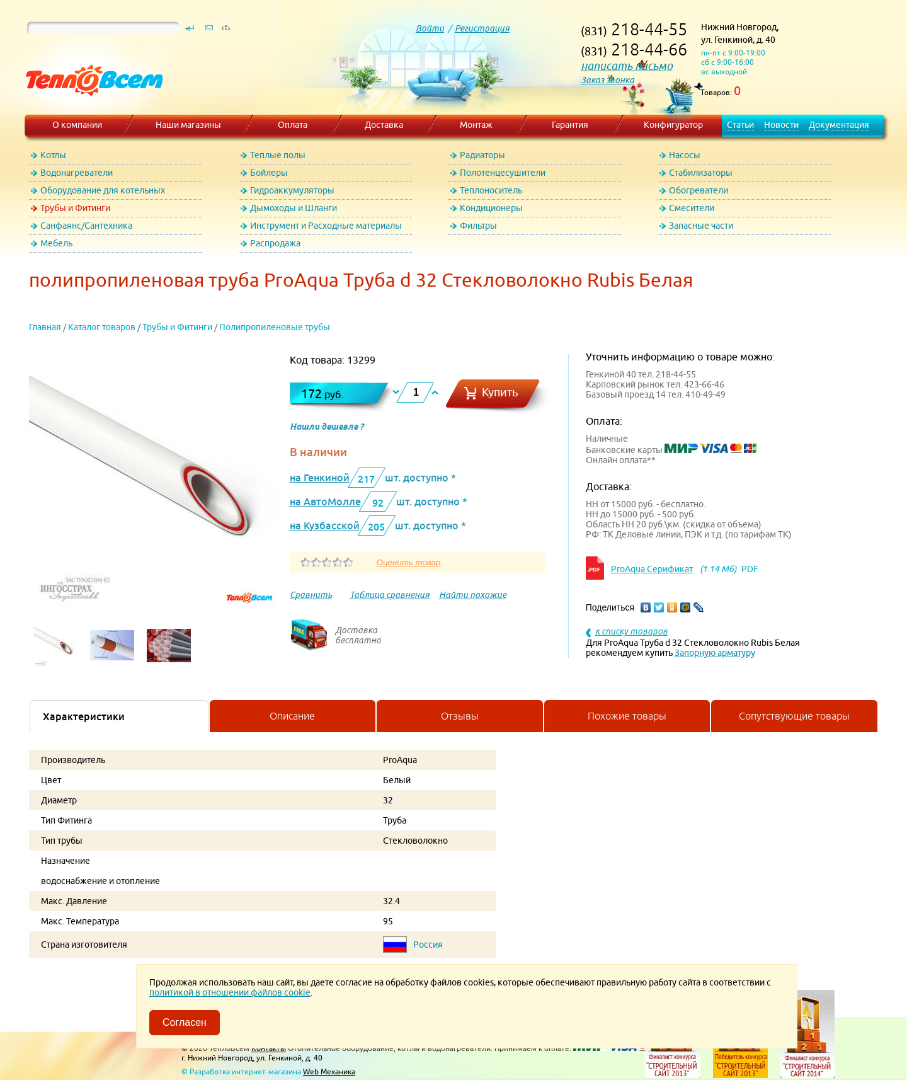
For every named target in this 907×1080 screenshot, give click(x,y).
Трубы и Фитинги (75, 208)
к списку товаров (631, 631)
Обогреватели (698, 190)
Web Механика (329, 1071)
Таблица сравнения (390, 595)
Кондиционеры (491, 208)
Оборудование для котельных (102, 190)
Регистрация (482, 28)
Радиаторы (482, 155)
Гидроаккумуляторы (292, 190)
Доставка (384, 125)
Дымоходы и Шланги (293, 208)
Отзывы (460, 715)
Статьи (740, 125)
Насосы (684, 155)
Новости (781, 125)
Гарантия (570, 125)
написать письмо (627, 65)
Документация (839, 125)
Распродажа (275, 243)
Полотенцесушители (502, 173)
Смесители (691, 208)
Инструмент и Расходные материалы (326, 226)
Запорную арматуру (715, 653)
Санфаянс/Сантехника (86, 226)
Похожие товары (627, 715)
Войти (430, 28)
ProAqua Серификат (652, 569)
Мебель (56, 243)
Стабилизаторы (701, 173)
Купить (500, 392)
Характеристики (84, 716)
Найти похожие (472, 595)
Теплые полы (277, 155)
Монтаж (476, 125)
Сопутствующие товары (794, 715)
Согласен (185, 1022)
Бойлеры (269, 173)
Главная (45, 327)
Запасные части (701, 226)
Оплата (292, 125)
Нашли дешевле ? (326, 427)
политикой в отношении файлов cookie (230, 992)
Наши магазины (188, 125)
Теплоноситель (491, 190)
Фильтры (478, 226)
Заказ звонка (607, 80)
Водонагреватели (76, 173)
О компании (77, 125)
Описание (292, 715)
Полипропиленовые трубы (274, 327)
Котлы (53, 155)
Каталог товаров (101, 327)
